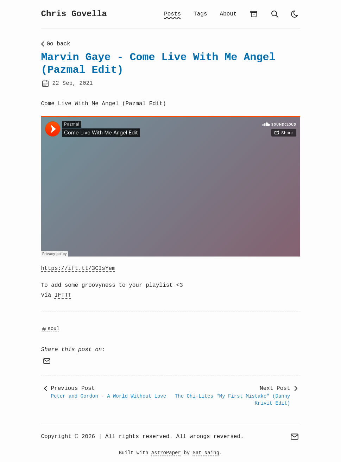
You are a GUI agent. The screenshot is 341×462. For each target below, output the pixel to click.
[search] (275, 14)
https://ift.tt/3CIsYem (78, 268)
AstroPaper (166, 453)
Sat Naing (206, 453)
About (228, 14)
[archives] (254, 14)
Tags (200, 14)
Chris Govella (74, 14)
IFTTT (63, 295)
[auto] (294, 14)
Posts (172, 14)
